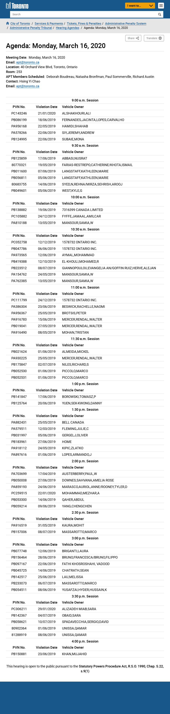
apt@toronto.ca (27, 62)
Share (134, 38)
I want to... (134, 6)
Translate (151, 38)
